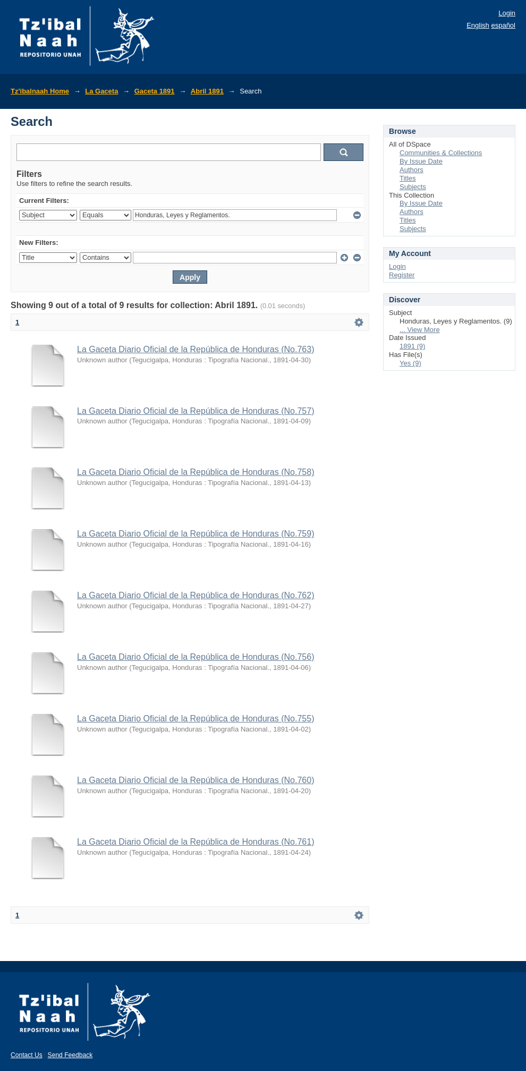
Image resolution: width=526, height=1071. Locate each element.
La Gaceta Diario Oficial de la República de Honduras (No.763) (195, 349)
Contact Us (27, 1055)
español (503, 25)
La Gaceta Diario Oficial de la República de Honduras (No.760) (195, 780)
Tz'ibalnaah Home (40, 91)
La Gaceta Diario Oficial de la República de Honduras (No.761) (195, 841)
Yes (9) (410, 363)
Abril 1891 (207, 91)
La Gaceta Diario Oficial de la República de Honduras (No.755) (195, 718)
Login (506, 13)
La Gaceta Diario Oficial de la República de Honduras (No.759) (195, 533)
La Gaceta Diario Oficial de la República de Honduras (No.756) (195, 656)
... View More (420, 330)
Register (401, 275)
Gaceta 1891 (154, 91)
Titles (408, 178)
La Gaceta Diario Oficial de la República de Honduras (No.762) (195, 595)
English (477, 25)
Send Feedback (70, 1055)
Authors (411, 170)
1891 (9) (412, 346)
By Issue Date (421, 161)
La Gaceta (101, 91)
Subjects (413, 187)
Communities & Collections (441, 153)
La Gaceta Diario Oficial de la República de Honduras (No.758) (195, 472)
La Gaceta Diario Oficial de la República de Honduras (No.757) (195, 410)
